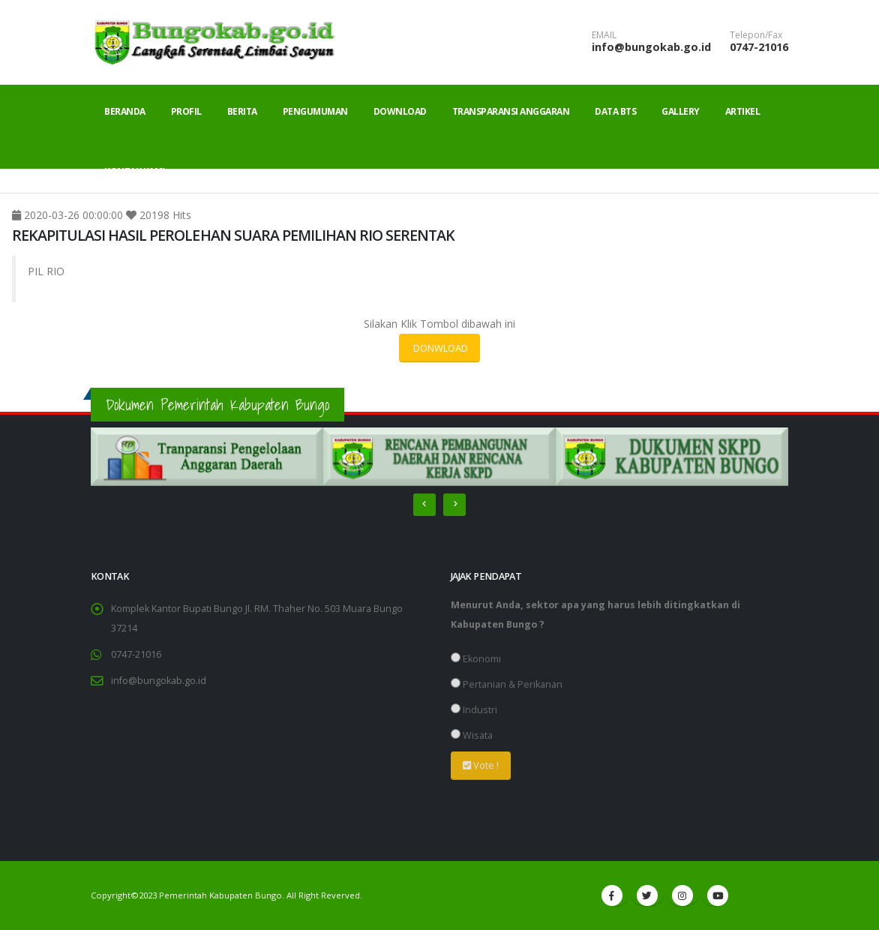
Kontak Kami (134, 171)
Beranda (125, 111)
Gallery (681, 111)
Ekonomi (476, 658)
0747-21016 (759, 47)
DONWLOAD (439, 348)
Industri (474, 710)
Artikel (742, 111)
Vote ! (481, 765)
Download (400, 111)
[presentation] (424, 505)
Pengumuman (315, 111)
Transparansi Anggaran (511, 111)
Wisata (472, 735)
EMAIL (604, 35)
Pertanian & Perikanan (506, 684)
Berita (242, 111)
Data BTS (615, 111)
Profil (186, 111)
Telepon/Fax (756, 35)
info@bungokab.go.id (651, 47)
